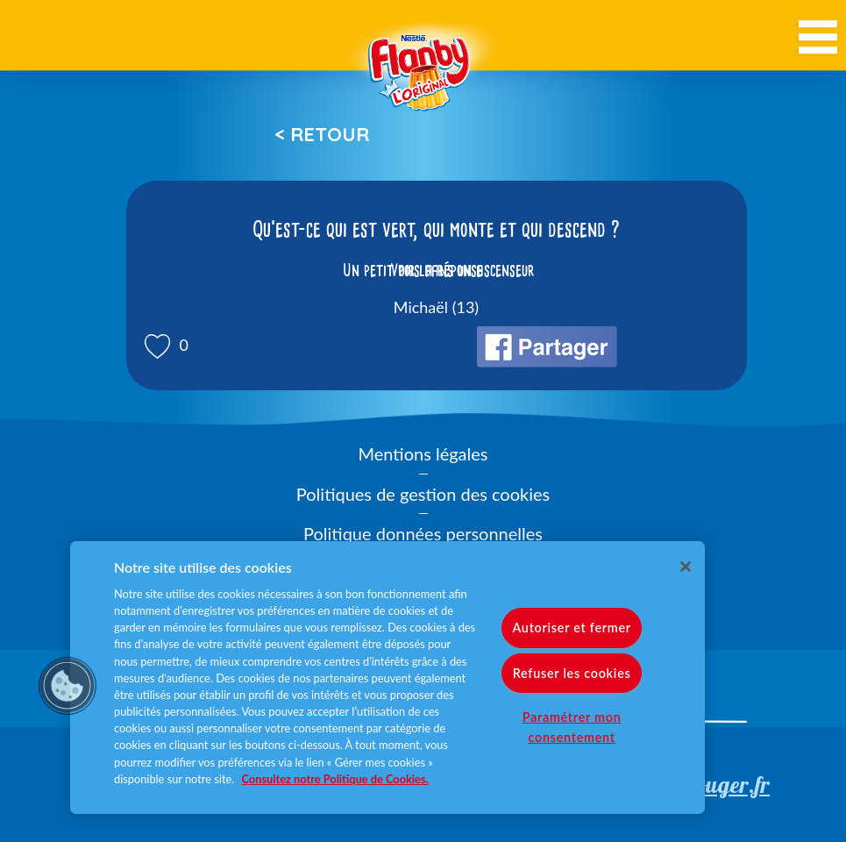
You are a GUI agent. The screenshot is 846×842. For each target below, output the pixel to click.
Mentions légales (423, 453)
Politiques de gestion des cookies (423, 493)
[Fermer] (685, 566)
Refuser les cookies (572, 672)
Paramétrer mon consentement (572, 726)
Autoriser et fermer (571, 627)
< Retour (321, 134)
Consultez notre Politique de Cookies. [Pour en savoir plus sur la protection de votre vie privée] (335, 779)
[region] (387, 677)
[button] (67, 686)
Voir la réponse (436, 270)
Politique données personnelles (423, 533)
